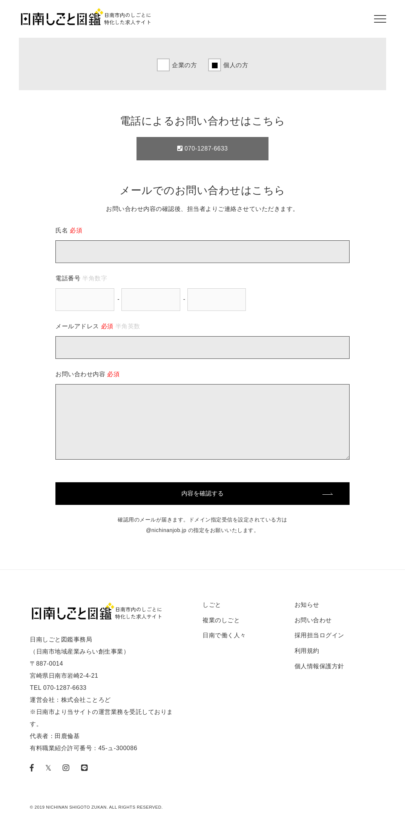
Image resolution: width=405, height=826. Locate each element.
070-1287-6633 (202, 148)
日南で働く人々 (224, 635)
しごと (211, 604)
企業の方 (184, 65)
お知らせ (307, 604)
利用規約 (307, 651)
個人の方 (235, 65)
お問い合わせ (313, 620)
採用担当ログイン (319, 635)
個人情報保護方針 (319, 666)
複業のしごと (221, 620)
